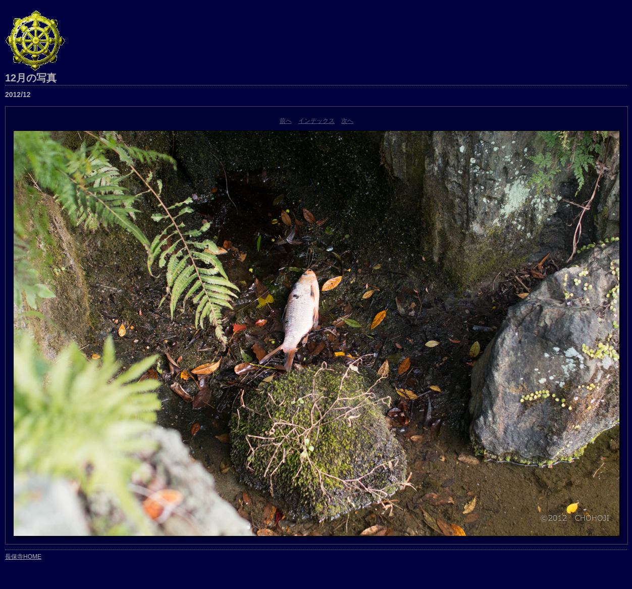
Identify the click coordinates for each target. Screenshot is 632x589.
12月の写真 (31, 77)
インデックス (316, 120)
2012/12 (18, 94)
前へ (286, 120)
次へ (347, 120)
